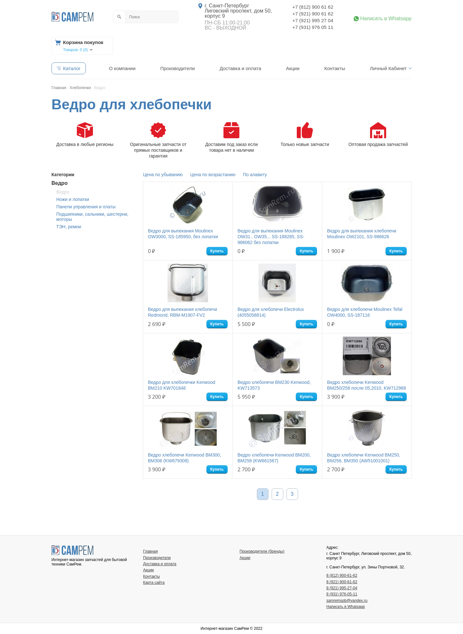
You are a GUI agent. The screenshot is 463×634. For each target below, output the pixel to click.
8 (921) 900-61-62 (341, 582)
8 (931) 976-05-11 (341, 594)
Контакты (334, 68)
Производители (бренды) (262, 551)
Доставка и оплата (240, 68)
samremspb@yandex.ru (347, 600)
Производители (177, 68)
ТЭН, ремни (68, 226)
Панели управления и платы (85, 206)
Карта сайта (154, 582)
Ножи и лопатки (72, 199)
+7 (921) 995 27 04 (312, 20)
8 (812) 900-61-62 (341, 575)
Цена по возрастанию (213, 174)
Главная (150, 551)
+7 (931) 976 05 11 (312, 27)
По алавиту (255, 174)
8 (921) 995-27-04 (341, 588)
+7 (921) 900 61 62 (312, 13)
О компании (122, 68)
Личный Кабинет (388, 68)
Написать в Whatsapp (386, 18)
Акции (292, 68)
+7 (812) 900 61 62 (312, 7)
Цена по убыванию (163, 174)
